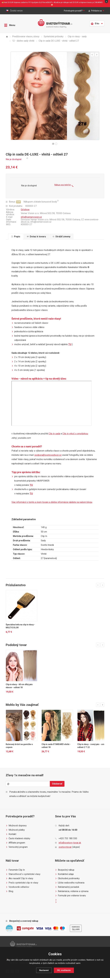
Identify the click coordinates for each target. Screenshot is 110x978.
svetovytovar (65, 847)
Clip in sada (54, 433)
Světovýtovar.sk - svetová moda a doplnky (55, 23)
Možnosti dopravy (16, 825)
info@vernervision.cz (31, 217)
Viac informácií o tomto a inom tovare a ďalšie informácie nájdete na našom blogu (51, 502)
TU (69, 344)
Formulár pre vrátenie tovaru (70, 895)
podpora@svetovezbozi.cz (48, 455)
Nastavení (44, 970)
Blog (9, 891)
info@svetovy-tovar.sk (70, 842)
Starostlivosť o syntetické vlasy (23, 874)
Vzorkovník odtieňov (17, 887)
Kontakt (11, 834)
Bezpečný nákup (64, 870)
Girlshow (25, 209)
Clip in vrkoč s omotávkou (75, 433)
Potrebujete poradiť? (69, 10)
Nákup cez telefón (63, 186)
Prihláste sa (95, 10)
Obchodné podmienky (67, 878)
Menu (11, 23)
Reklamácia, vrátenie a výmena (71, 891)
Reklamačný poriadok (67, 887)
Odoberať (57, 783)
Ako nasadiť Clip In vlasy (19, 878)
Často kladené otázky (18, 838)
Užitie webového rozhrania (69, 883)
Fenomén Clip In (15, 870)
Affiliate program (15, 843)
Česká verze (14, 10)
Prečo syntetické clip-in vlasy (22, 883)
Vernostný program (17, 847)
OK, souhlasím (64, 970)
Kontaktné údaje (64, 874)
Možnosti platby (15, 830)
